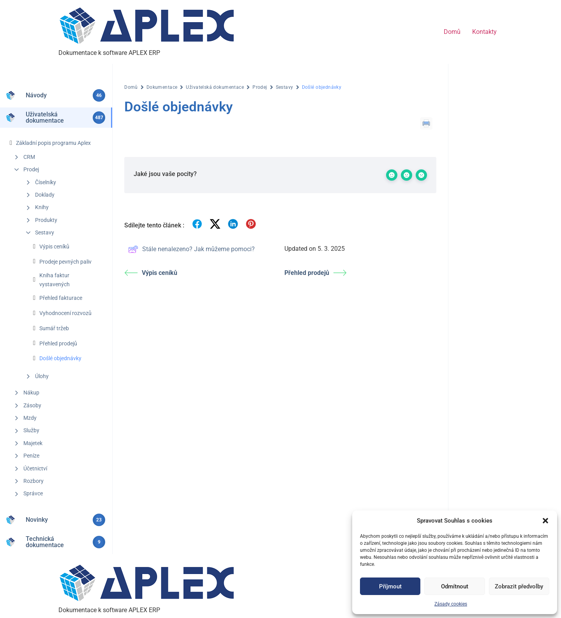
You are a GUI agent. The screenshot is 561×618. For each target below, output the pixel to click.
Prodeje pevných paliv (65, 262)
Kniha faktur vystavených (54, 279)
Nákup (31, 392)
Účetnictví (35, 468)
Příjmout (390, 586)
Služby (31, 430)
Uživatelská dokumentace (215, 87)
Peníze (31, 455)
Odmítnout (454, 586)
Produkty (46, 220)
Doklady (45, 195)
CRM (29, 157)
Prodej (31, 169)
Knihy (42, 207)
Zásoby (32, 405)
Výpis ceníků (54, 246)
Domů (452, 31)
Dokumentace (162, 87)
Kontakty (484, 31)
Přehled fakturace (60, 298)
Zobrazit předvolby (519, 586)
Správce (33, 493)
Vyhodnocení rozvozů (65, 313)
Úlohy (42, 376)
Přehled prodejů (58, 343)
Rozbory (33, 481)
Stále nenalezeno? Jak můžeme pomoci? (191, 249)
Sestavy (44, 232)
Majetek (32, 443)
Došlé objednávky (60, 358)
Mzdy (30, 418)
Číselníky (45, 182)
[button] (545, 521)
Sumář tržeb (54, 328)
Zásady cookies (450, 604)
